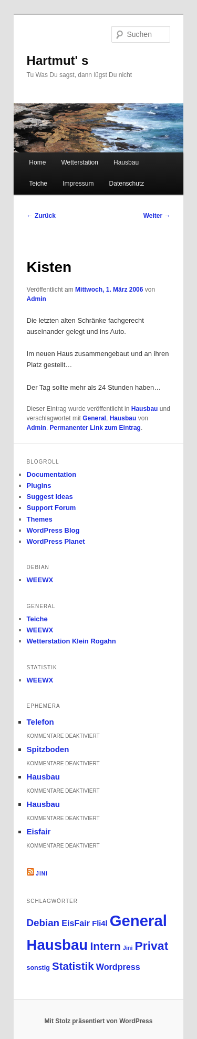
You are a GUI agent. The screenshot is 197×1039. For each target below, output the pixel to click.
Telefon (40, 721)
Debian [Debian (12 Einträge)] (43, 922)
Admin (36, 299)
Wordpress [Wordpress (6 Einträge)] (118, 966)
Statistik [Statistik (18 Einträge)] (73, 966)
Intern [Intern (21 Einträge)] (105, 946)
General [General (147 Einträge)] (138, 920)
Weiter (157, 215)
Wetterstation (79, 162)
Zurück (41, 215)
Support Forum (51, 508)
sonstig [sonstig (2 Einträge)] (38, 967)
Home (37, 162)
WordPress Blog (53, 530)
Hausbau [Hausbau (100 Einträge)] (57, 945)
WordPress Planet (56, 541)
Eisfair (39, 831)
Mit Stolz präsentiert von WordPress (99, 1021)
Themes (40, 519)
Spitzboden (48, 749)
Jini (41, 874)
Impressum (78, 183)
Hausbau (126, 162)
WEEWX (40, 580)
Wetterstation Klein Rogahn (71, 641)
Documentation (52, 474)
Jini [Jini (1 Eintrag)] (127, 948)
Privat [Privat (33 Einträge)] (152, 946)
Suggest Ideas (50, 497)
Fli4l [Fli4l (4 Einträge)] (99, 923)
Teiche (38, 183)
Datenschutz (126, 183)
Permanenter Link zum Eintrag (95, 427)
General (94, 418)
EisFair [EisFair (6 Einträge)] (75, 923)
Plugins (39, 485)
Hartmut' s (58, 60)
